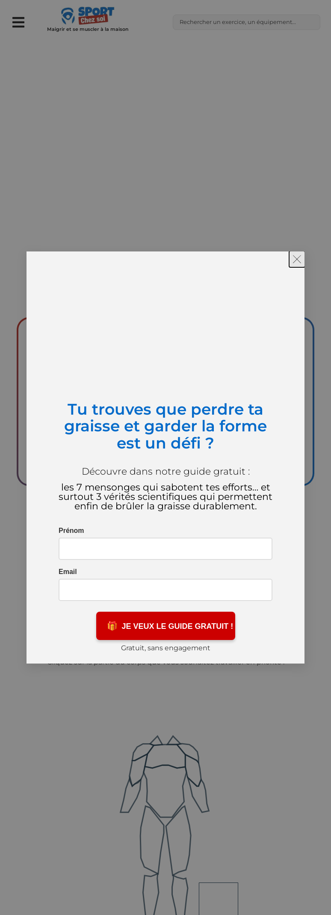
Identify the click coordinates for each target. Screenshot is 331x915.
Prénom (71, 530)
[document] (165, 457)
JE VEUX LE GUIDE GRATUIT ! (170, 626)
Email (68, 571)
